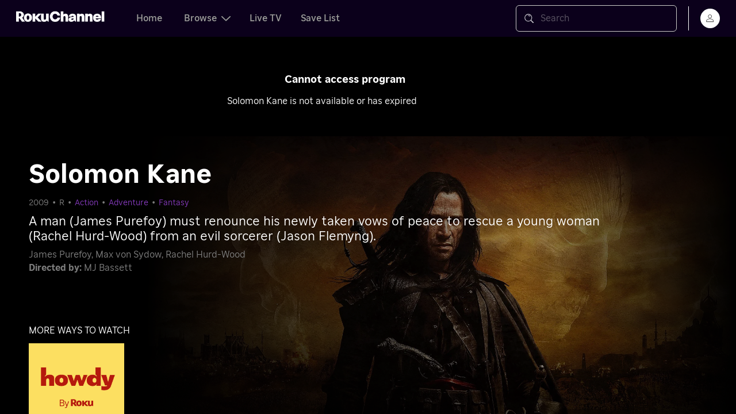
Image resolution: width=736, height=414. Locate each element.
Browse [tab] (207, 18)
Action (86, 203)
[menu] (710, 18)
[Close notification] (658, 69)
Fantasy (174, 203)
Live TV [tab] (266, 18)
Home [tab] (149, 18)
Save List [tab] (320, 18)
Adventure (128, 203)
